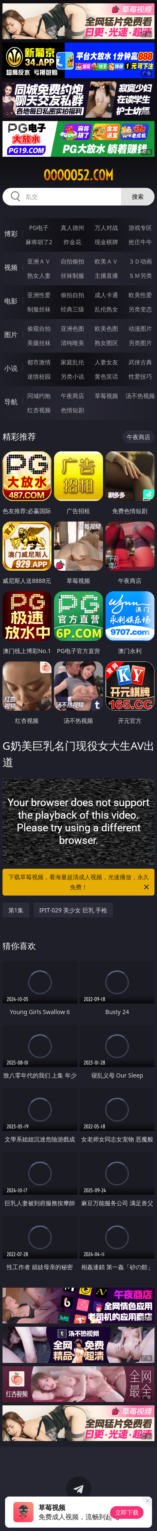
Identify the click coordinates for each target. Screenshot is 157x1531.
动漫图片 (140, 328)
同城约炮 (39, 396)
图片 (11, 334)
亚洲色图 (72, 328)
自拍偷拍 (72, 261)
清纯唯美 (72, 343)
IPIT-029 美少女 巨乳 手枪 (73, 910)
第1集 (15, 910)
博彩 (11, 233)
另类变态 (140, 309)
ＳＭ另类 (140, 275)
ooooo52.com (78, 175)
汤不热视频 (140, 396)
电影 (11, 301)
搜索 (138, 196)
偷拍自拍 (72, 295)
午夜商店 (72, 396)
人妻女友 (106, 362)
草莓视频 (106, 396)
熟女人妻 (39, 275)
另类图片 (140, 343)
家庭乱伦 (72, 362)
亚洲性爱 (39, 295)
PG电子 (39, 228)
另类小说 (72, 376)
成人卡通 (106, 295)
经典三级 (72, 309)
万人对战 (106, 228)
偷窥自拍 (39, 328)
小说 (11, 368)
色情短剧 (72, 410)
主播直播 (106, 275)
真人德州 (72, 228)
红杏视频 (39, 410)
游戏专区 (140, 228)
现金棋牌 (106, 242)
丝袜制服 (72, 275)
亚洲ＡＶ (39, 261)
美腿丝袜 (39, 343)
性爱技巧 (140, 376)
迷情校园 (39, 376)
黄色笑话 (106, 376)
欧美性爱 (140, 295)
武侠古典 (140, 362)
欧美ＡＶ (106, 261)
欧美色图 (106, 328)
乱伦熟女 (106, 309)
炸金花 (72, 242)
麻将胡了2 (39, 242)
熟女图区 (106, 343)
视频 (11, 267)
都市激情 (39, 362)
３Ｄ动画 (140, 261)
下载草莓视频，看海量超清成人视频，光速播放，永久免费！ (79, 882)
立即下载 (127, 1512)
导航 (11, 401)
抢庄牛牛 (140, 242)
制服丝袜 (39, 309)
